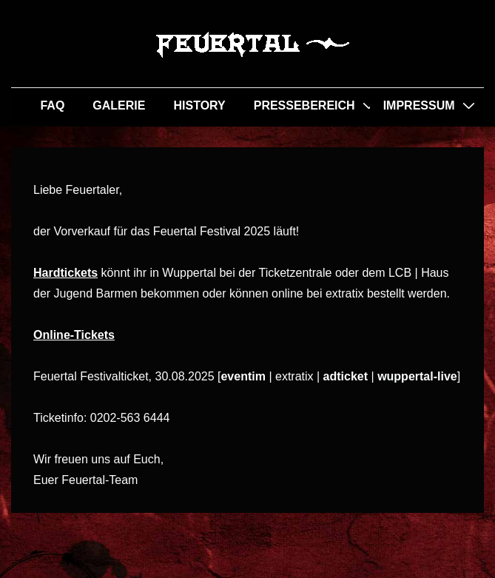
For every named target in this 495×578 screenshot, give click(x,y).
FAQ (52, 105)
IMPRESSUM (419, 105)
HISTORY (199, 105)
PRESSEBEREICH (304, 105)
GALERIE (118, 105)
